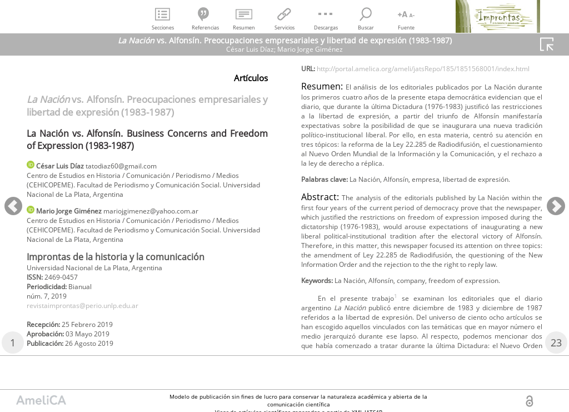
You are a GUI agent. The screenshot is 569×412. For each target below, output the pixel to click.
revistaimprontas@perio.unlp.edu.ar (95, 320)
